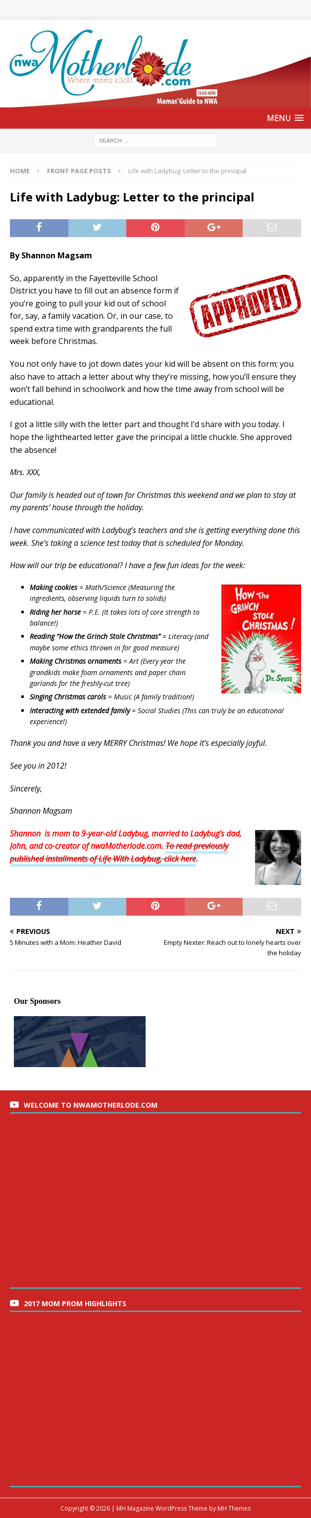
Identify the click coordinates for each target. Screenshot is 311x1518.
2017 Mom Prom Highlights (75, 1303)
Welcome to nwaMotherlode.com (90, 1105)
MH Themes (234, 1508)
